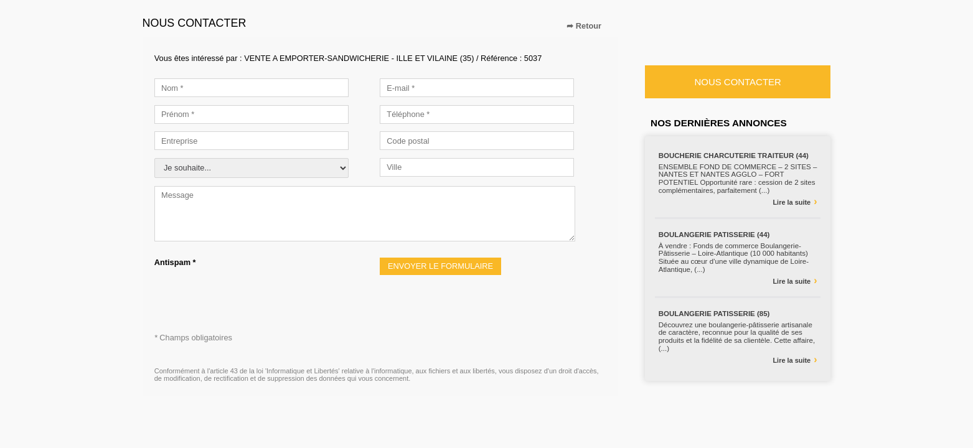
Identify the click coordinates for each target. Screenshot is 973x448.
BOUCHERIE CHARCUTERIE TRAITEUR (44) (734, 155)
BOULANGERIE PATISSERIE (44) (714, 234)
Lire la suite (795, 202)
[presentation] (249, 291)
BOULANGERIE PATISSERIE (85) (714, 313)
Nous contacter (737, 82)
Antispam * (175, 262)
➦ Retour (583, 25)
